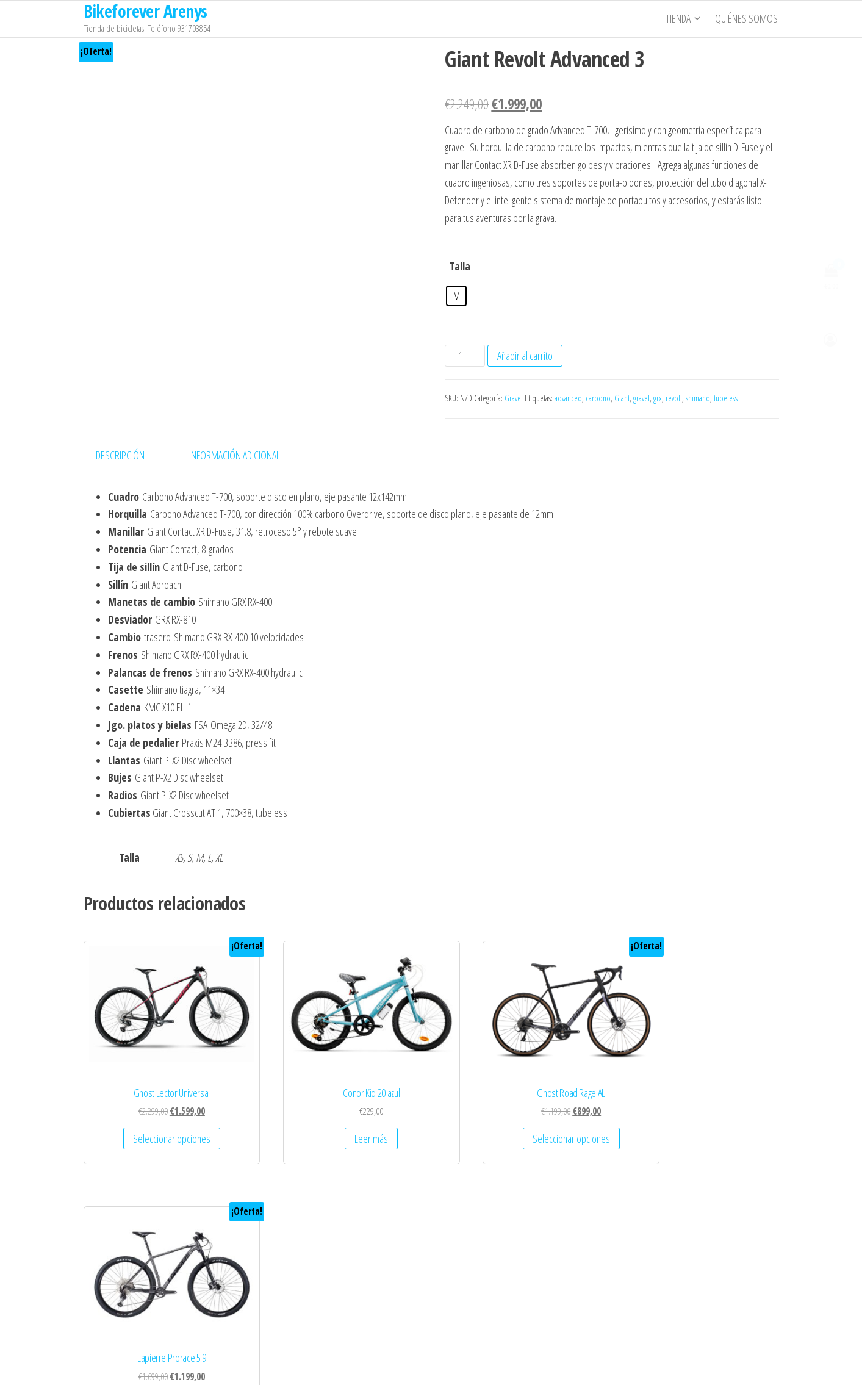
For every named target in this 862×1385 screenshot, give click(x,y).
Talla (460, 266)
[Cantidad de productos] (464, 356)
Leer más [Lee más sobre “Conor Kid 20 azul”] (339, 1120)
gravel (641, 398)
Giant (622, 398)
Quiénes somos (747, 19)
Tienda (679, 19)
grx (657, 398)
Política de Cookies (127, 1304)
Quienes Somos (122, 1235)
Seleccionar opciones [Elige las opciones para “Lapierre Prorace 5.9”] (699, 1120)
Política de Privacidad (131, 1280)
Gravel (514, 398)
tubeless (726, 398)
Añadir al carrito (525, 355)
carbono (598, 398)
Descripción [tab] (120, 455)
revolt (674, 398)
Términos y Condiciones (136, 1258)
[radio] (456, 296)
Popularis (501, 1363)
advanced (568, 398)
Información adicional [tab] (234, 455)
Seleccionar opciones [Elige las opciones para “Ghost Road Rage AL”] (519, 1120)
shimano (698, 398)
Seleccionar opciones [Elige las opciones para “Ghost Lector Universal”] (160, 1120)
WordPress (431, 1363)
